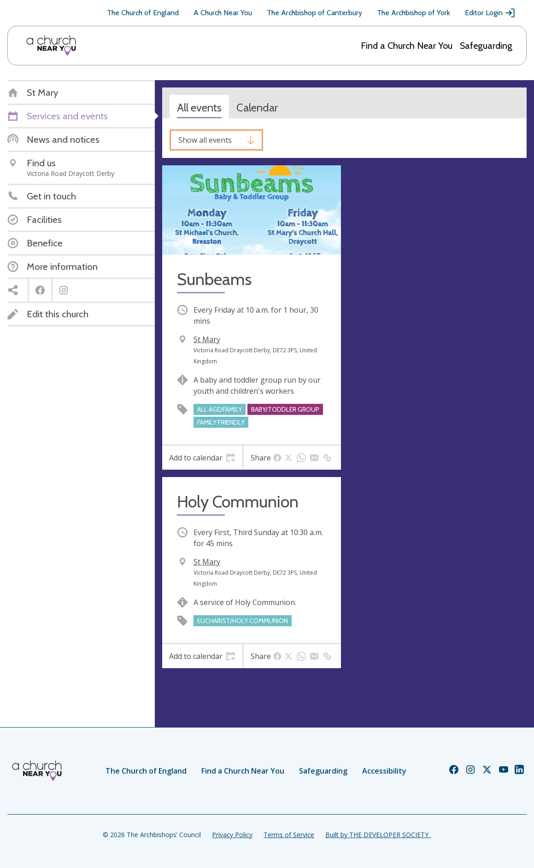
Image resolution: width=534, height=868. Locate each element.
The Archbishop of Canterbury (314, 12)
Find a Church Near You (406, 45)
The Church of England (143, 12)
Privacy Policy (232, 834)
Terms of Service (289, 834)
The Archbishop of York (413, 12)
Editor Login (490, 12)
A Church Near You (223, 12)
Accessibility (384, 771)
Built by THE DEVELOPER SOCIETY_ (378, 834)
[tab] (202, 458)
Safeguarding (486, 45)
